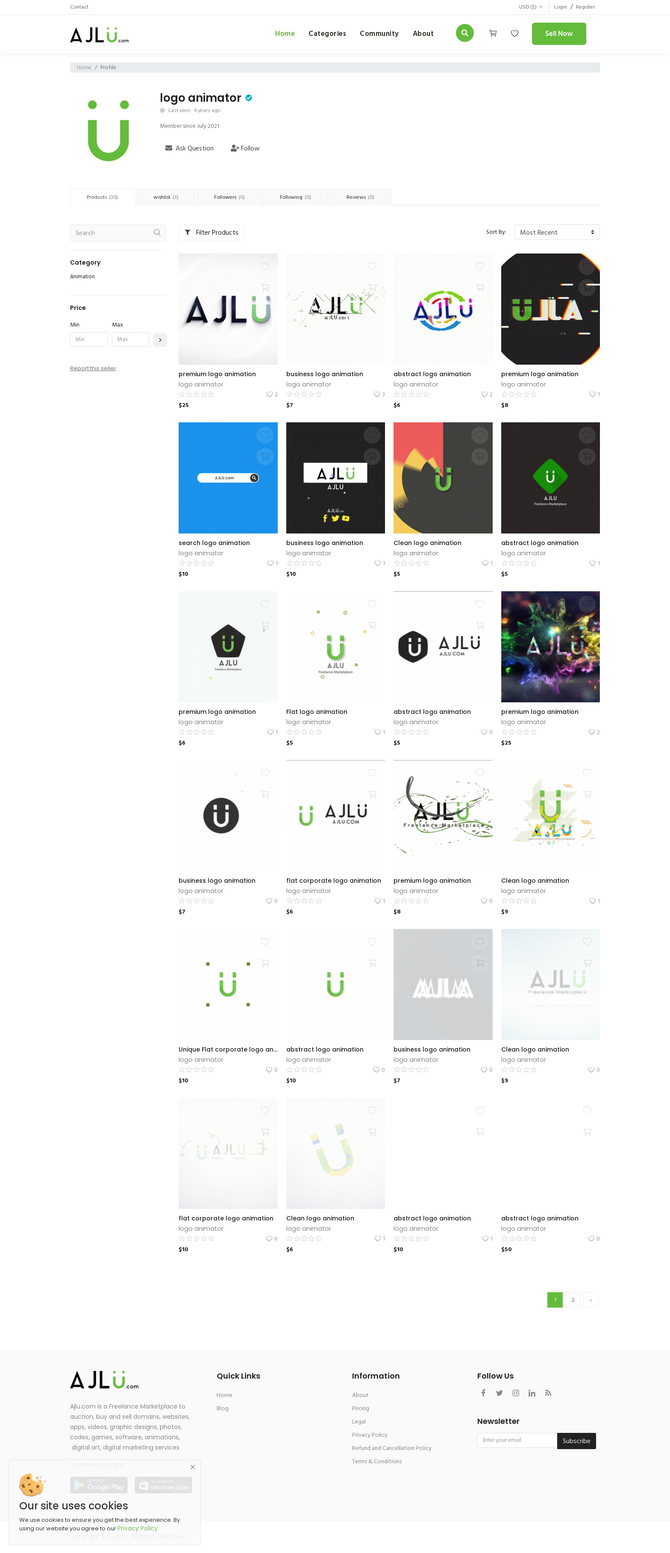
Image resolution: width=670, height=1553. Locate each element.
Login (557, 7)
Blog (223, 1409)
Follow (245, 148)
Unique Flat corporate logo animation (228, 1050)
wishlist (171, 198)
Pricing (360, 1409)
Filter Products (211, 233)
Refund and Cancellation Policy (392, 1449)
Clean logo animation (427, 543)
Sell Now (559, 34)
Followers (237, 198)
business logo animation (324, 375)
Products (104, 198)
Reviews (376, 198)
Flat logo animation (316, 712)
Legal (359, 1422)
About (360, 1396)
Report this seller (93, 369)
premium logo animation (217, 375)
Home (285, 34)
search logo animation (214, 543)
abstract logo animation (432, 375)
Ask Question (189, 148)
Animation (82, 277)
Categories (327, 34)
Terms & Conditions (377, 1462)
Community (379, 34)
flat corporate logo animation (333, 881)
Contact (80, 7)
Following (308, 198)
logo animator (200, 98)
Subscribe (577, 1441)
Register (584, 7)
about (423, 34)
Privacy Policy (370, 1436)
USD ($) (527, 7)
